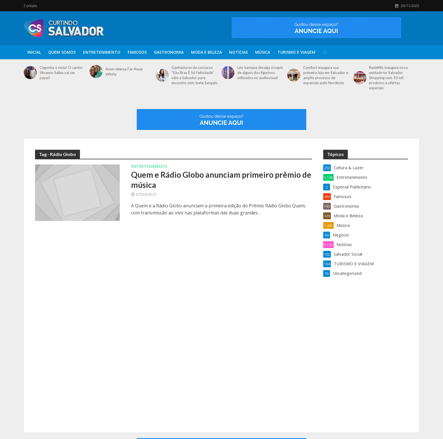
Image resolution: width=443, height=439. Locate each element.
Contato (30, 5)
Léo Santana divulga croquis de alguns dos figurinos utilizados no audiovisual (260, 72)
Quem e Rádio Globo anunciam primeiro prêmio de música (221, 180)
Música (262, 52)
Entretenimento (101, 52)
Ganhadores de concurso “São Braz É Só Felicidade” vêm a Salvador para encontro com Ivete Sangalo (194, 75)
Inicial (34, 52)
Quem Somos (62, 52)
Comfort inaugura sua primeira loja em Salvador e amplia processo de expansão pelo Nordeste (325, 75)
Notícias (238, 52)
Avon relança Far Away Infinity (124, 71)
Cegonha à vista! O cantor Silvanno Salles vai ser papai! (61, 72)
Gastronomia (169, 52)
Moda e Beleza (206, 52)
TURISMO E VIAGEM (296, 52)
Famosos (137, 52)
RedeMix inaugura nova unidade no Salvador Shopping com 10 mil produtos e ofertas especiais (388, 77)
